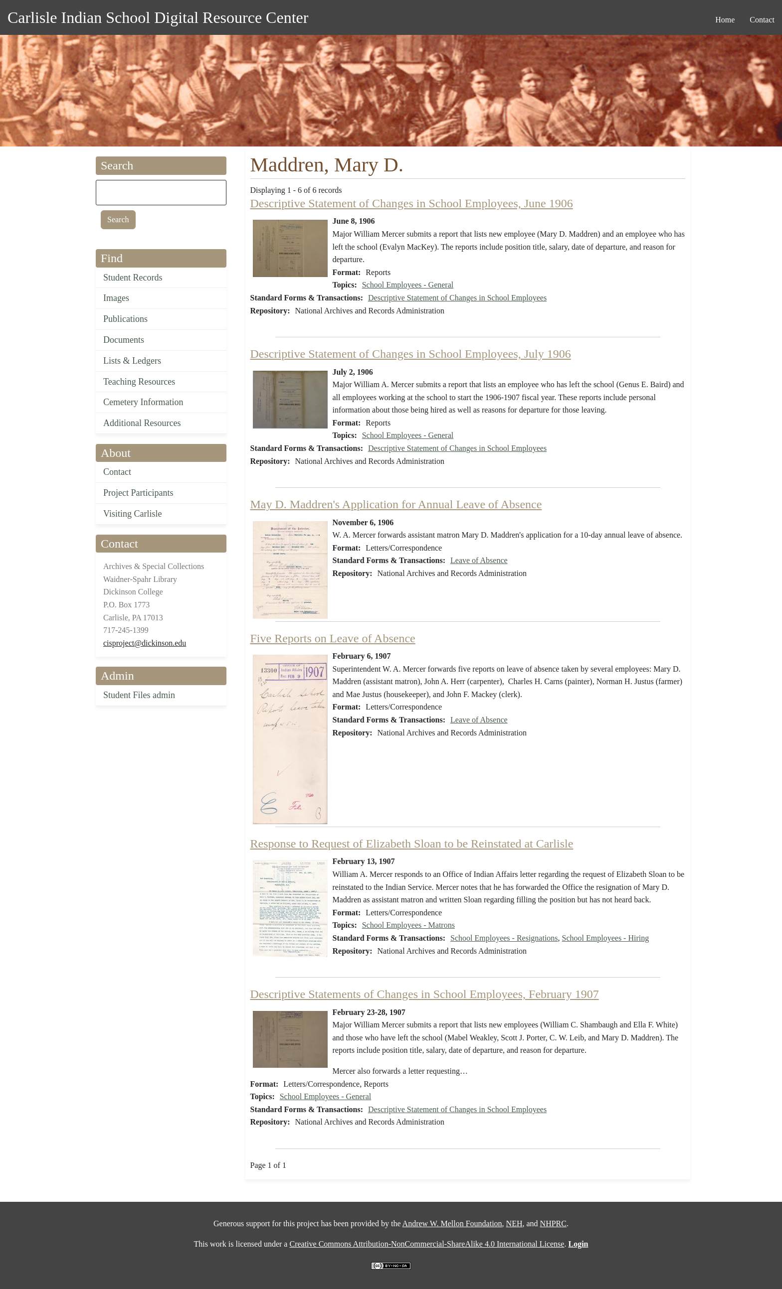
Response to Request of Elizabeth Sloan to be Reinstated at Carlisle (412, 843)
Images (116, 298)
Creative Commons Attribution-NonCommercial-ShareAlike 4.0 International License (426, 1244)
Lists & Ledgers (132, 361)
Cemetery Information (143, 402)
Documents (123, 340)
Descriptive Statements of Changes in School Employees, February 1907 (424, 994)
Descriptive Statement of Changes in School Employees (457, 297)
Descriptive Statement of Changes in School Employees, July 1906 (410, 353)
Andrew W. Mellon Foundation (452, 1223)
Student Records (133, 278)
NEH (514, 1223)
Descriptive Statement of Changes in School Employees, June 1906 (411, 203)
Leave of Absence (479, 560)
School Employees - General (408, 285)
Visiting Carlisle (132, 514)
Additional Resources (142, 423)
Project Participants (138, 493)
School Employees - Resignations (504, 938)
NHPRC (553, 1223)
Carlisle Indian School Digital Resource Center (157, 17)
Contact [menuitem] (762, 19)
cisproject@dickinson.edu (144, 643)
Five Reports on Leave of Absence (332, 638)
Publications (125, 319)
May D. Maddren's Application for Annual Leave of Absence (396, 504)
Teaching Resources (139, 382)
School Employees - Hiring (605, 938)
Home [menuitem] (725, 19)
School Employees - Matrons (408, 925)
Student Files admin (139, 695)
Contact (117, 472)
